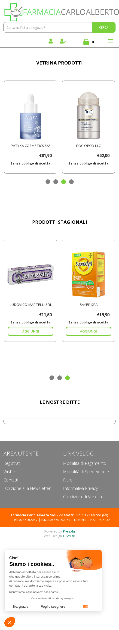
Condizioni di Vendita (82, 496)
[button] (48, 181)
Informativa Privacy (80, 488)
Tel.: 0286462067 (24, 519)
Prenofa (69, 531)
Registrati (11, 463)
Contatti (10, 480)
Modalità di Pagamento (84, 463)
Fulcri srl (69, 536)
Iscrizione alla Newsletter (27, 488)
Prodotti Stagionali (59, 222)
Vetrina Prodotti (59, 63)
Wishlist (10, 471)
